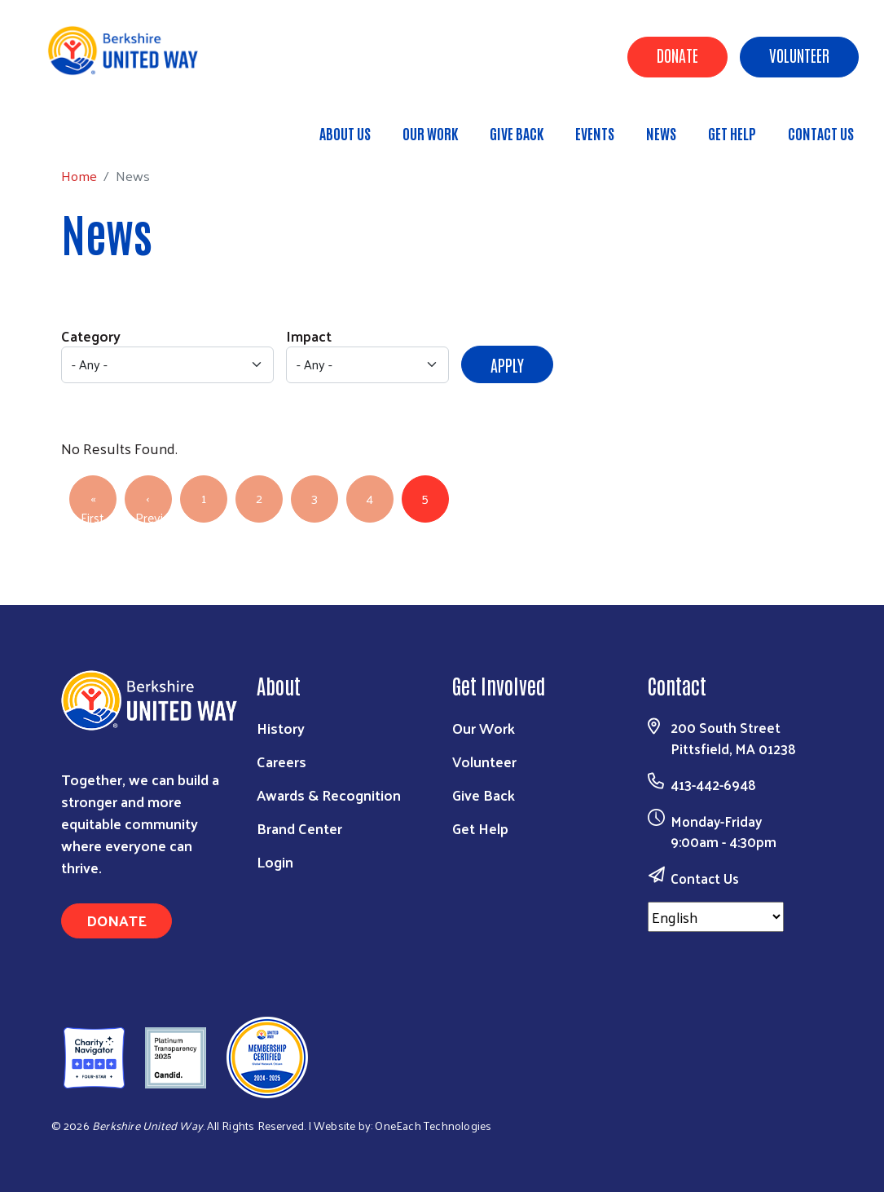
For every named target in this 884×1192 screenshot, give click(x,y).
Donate (677, 54)
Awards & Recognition (329, 794)
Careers (281, 761)
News (661, 133)
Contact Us (821, 133)
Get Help (732, 133)
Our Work (430, 133)
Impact (309, 335)
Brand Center (299, 828)
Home (95, 126)
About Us (345, 133)
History (281, 727)
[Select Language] (716, 917)
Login (275, 861)
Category (91, 335)
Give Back (516, 133)
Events (594, 133)
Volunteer (799, 54)
